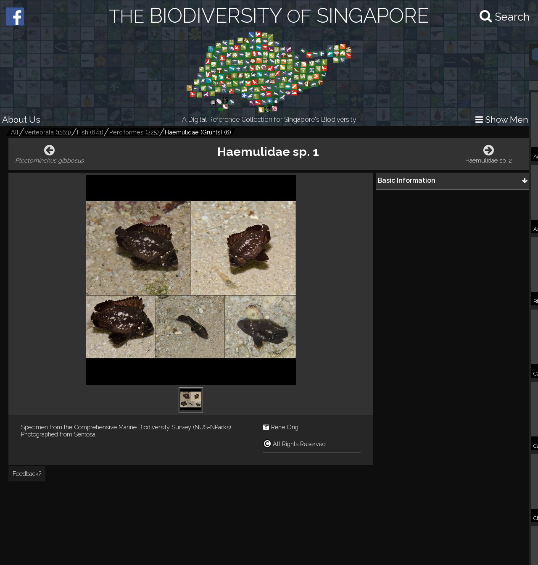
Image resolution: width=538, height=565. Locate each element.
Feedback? (27, 473)
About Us (21, 119)
